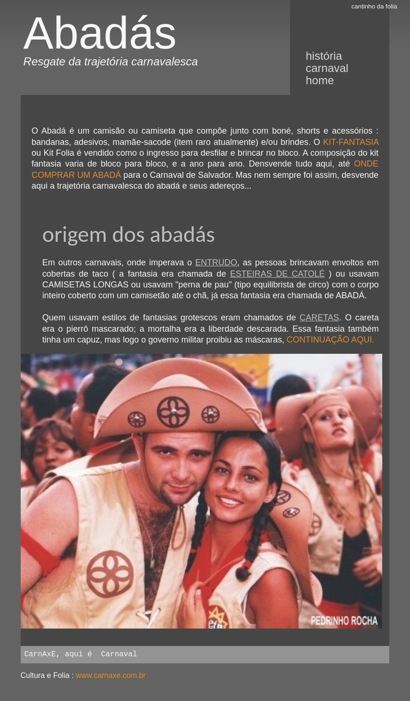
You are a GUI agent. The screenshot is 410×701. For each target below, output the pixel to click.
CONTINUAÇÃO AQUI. (330, 339)
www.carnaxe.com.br (111, 675)
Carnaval (326, 68)
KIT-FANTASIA (350, 142)
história (323, 55)
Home (319, 80)
